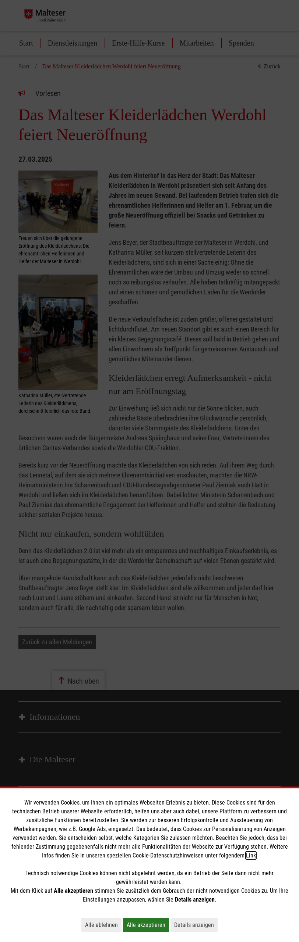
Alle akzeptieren (148, 924)
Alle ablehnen (103, 924)
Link (251, 855)
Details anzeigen (196, 924)
